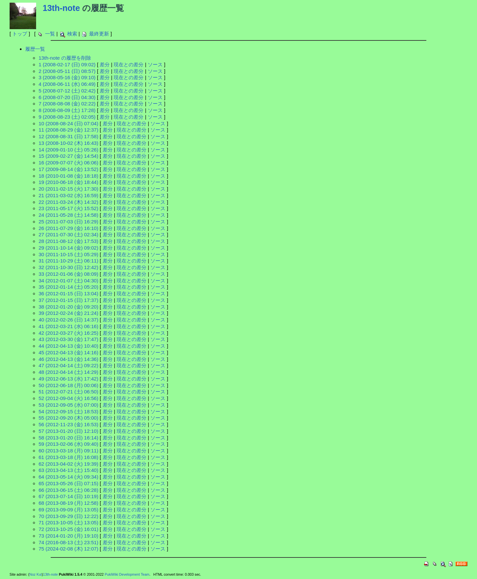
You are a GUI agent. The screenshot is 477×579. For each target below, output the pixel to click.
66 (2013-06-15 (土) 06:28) (68, 490)
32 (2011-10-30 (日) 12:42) (68, 267)
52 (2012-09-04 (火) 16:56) (68, 398)
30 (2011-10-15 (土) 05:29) (68, 254)
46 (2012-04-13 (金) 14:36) (68, 359)
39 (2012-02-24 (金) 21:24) (68, 313)
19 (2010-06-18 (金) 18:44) (68, 182)
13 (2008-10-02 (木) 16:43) (68, 143)
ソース (155, 64)
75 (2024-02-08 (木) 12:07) (68, 548)
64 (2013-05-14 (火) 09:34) (68, 477)
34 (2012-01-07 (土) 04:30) (68, 280)
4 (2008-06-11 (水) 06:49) (66, 84)
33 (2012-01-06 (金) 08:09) (68, 274)
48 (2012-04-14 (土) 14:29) (68, 372)
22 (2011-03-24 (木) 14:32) (68, 202)
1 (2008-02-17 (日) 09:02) (66, 64)
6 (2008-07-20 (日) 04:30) (66, 97)
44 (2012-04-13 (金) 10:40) (68, 346)
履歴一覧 (35, 49)
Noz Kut (35, 574)
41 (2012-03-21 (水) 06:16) (68, 326)
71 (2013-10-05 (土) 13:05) (68, 522)
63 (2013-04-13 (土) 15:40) (68, 470)
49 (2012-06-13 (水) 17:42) (68, 378)
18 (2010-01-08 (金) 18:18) (68, 176)
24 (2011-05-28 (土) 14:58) (68, 215)
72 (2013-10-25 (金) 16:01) (68, 529)
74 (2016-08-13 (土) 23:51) (68, 542)
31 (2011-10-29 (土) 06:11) (68, 260)
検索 (72, 33)
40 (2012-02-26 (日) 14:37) (68, 319)
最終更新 (99, 33)
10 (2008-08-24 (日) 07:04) (68, 123)
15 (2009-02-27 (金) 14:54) (68, 156)
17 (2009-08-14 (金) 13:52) (68, 169)
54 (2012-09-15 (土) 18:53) (68, 411)
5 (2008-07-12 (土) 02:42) (66, 90)
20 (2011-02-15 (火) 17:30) (68, 189)
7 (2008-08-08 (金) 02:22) (66, 103)
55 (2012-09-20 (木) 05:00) (68, 418)
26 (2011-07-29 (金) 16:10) (68, 228)
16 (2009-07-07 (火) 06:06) (68, 162)
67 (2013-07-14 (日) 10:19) (68, 496)
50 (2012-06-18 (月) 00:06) (68, 385)
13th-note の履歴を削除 (64, 58)
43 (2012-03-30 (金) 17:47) (68, 339)
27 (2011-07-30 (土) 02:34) (68, 234)
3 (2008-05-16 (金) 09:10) (66, 77)
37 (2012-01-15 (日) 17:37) (68, 300)
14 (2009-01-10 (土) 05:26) (68, 149)
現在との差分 (128, 64)
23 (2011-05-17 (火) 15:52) (68, 208)
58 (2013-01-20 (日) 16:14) (68, 437)
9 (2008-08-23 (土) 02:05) (66, 117)
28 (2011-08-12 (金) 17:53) (68, 241)
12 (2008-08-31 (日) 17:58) (68, 136)
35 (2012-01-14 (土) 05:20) (68, 287)
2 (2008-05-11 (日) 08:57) (66, 71)
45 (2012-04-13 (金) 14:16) (68, 352)
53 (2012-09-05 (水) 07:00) (68, 405)
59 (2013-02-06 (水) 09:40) (68, 444)
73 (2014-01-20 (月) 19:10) (68, 536)
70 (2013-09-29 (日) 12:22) (68, 516)
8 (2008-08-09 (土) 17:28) (66, 110)
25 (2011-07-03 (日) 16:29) (68, 221)
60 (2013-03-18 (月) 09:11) (68, 450)
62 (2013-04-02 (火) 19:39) (68, 464)
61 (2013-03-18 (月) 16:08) (68, 457)
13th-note (61, 8)
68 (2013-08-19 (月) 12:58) (68, 503)
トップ (19, 33)
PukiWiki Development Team (127, 574)
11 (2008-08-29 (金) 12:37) (68, 130)
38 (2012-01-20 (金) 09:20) (68, 307)
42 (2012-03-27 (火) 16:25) (68, 333)
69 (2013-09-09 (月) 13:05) (68, 509)
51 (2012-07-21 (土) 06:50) (68, 391)
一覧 (50, 33)
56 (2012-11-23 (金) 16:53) (68, 424)
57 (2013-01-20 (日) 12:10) (68, 431)
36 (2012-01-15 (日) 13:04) (68, 293)
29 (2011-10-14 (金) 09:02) (68, 248)
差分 (105, 64)
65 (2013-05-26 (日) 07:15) (68, 483)
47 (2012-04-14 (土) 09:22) (68, 365)
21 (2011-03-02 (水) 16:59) (68, 195)
